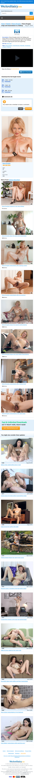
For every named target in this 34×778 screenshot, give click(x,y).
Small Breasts (16, 45)
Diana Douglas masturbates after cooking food (14, 384)
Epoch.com (9, 771)
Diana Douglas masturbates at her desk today (13, 413)
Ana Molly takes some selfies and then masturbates (14, 681)
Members (17, 753)
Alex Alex (9, 43)
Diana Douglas (16, 24)
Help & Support (10, 751)
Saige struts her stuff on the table (9, 526)
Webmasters (11, 753)
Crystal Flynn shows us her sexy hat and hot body (14, 619)
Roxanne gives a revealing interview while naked (13, 588)
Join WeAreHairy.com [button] (11, 428)
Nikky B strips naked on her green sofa (11, 650)
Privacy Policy (28, 751)
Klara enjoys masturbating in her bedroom (12, 712)
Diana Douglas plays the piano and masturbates (14, 236)
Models (8, 24)
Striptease (27, 45)
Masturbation (8, 45)
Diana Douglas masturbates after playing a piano (14, 265)
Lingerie (4, 47)
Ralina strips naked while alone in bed (11, 465)
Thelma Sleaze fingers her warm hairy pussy (12, 557)
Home (3, 24)
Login (20, 108)
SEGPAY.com (26, 772)
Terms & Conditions (19, 751)
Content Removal (24, 774)
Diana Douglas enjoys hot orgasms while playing (14, 324)
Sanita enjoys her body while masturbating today (14, 495)
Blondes (22, 45)
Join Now (28, 108)
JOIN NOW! (30, 18)
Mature (9, 47)
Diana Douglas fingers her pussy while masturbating (15, 354)
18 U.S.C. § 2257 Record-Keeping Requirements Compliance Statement (17, 756)
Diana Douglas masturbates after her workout (13, 295)
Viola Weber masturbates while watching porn (13, 743)
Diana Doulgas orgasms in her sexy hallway (13, 206)
